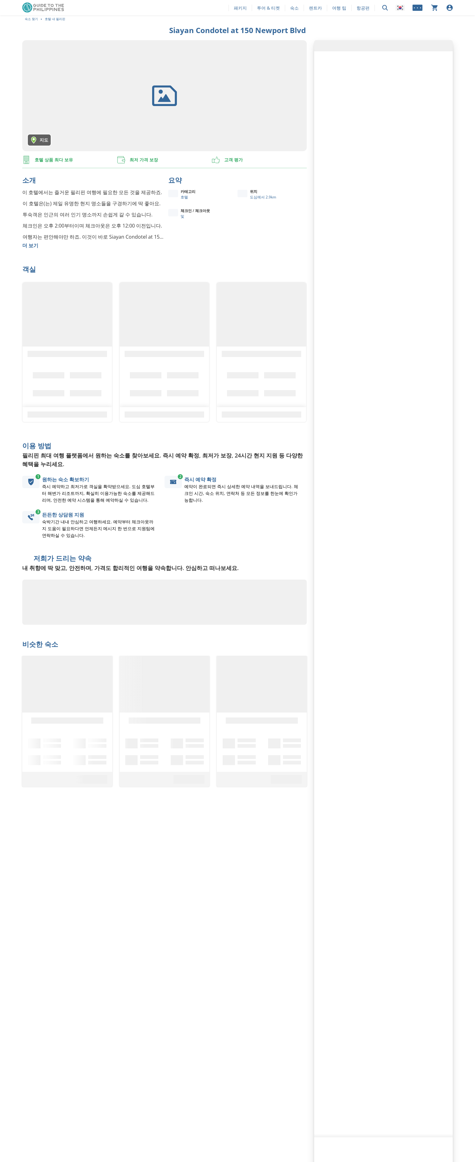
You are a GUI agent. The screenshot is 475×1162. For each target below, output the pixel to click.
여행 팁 (339, 8)
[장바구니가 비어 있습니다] (434, 8)
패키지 (240, 8)
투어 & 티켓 (268, 8)
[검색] (385, 8)
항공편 (363, 8)
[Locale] (400, 8)
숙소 (294, 8)
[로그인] (450, 8)
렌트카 (315, 8)
